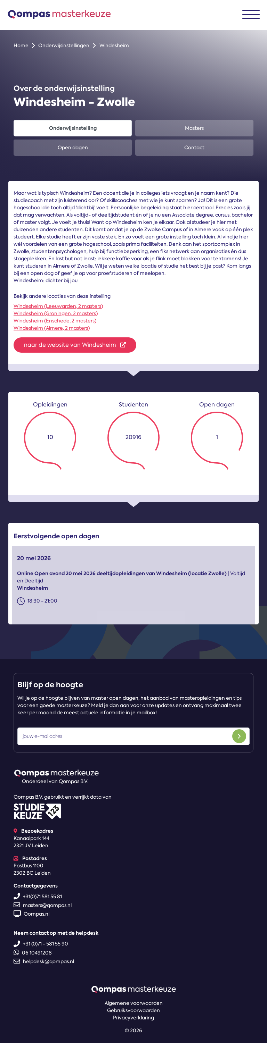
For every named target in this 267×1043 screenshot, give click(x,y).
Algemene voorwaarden (134, 1003)
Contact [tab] (194, 147)
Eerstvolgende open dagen (56, 537)
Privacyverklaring (133, 1018)
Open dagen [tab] (73, 147)
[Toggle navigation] (251, 14)
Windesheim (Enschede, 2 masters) (55, 321)
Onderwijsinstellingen (63, 45)
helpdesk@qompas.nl (44, 961)
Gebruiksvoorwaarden (133, 1010)
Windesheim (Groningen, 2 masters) (56, 313)
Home (21, 45)
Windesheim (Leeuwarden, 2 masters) (58, 306)
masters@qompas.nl (43, 905)
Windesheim (114, 45)
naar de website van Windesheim (75, 344)
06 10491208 (33, 953)
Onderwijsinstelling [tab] (73, 128)
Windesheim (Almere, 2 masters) (52, 328)
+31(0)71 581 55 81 (38, 896)
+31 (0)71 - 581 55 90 (41, 944)
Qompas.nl (31, 914)
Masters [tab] (194, 128)
